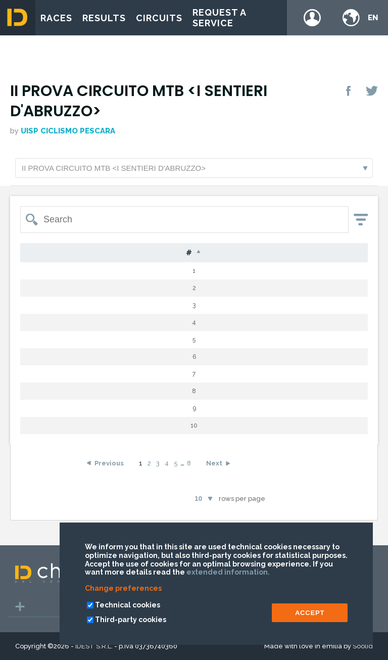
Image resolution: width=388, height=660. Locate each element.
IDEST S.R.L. (94, 646)
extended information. (228, 572)
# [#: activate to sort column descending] (33, 253)
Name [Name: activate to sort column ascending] (159, 253)
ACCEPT (309, 613)
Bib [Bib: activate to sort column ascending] (63, 253)
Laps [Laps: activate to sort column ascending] (300, 253)
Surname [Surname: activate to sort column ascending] (108, 253)
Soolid (363, 646)
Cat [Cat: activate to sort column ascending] (262, 253)
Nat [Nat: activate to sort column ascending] (199, 253)
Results (104, 18)
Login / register (312, 17)
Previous (109, 478)
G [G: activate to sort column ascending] (230, 253)
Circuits (159, 18)
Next (214, 478)
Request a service (219, 17)
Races (56, 18)
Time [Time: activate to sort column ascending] (343, 253)
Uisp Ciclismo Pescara (68, 130)
